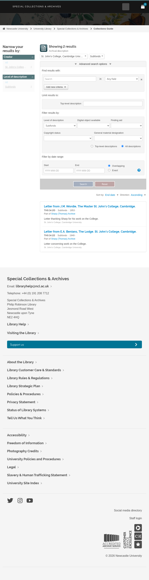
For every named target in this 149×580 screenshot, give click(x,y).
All (6, 63)
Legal (11, 467)
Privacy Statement (21, 402)
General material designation (109, 132)
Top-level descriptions (104, 146)
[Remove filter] (85, 56)
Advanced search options (93, 64)
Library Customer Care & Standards (34, 370)
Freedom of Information (25, 443)
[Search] (70, 79)
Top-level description (70, 103)
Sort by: (100, 195)
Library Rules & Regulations (28, 378)
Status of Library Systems (26, 410)
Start (46, 165)
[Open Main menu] (134, 6)
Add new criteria (56, 87)
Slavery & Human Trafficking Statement (37, 475)
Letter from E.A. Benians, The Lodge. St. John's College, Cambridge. (90, 231)
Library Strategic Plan (23, 386)
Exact (113, 170)
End (77, 165)
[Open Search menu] (125, 6)
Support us (17, 344)
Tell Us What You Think (24, 418)
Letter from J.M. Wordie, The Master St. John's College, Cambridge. (90, 206)
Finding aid (116, 120)
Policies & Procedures (24, 394)
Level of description (15, 76)
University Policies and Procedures (34, 459)
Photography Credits (23, 451)
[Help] (138, 170)
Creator (8, 56)
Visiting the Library (21, 333)
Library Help (16, 324)
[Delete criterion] (140, 78)
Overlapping (116, 166)
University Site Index (23, 483)
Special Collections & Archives (37, 6)
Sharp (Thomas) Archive (63, 214)
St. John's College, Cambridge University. (28, 67)
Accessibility (17, 435)
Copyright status (52, 132)
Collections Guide (103, 28)
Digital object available (88, 120)
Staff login (135, 518)
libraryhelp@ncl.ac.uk (32, 286)
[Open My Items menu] (142, 6)
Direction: (125, 195)
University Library (42, 28)
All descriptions (131, 146)
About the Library (20, 362)
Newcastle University (17, 28)
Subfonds (10, 87)
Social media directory (128, 510)
